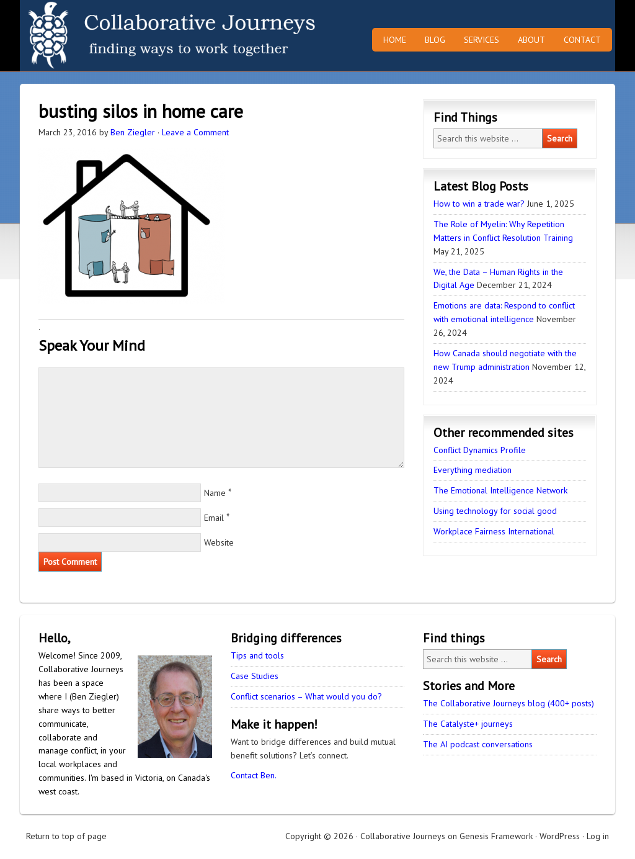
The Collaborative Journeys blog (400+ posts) (508, 703)
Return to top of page (66, 836)
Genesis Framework (496, 836)
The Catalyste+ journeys (468, 723)
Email (214, 517)
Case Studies (254, 675)
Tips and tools (257, 655)
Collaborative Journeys (128, 35)
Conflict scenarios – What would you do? (306, 696)
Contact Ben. (254, 775)
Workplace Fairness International (493, 531)
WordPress (560, 836)
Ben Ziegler (132, 132)
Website (219, 542)
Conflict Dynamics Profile (479, 450)
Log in (598, 836)
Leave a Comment (195, 132)
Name (215, 492)
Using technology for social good (495, 510)
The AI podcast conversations (478, 744)
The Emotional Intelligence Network (500, 490)
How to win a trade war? (479, 203)
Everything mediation (472, 469)
